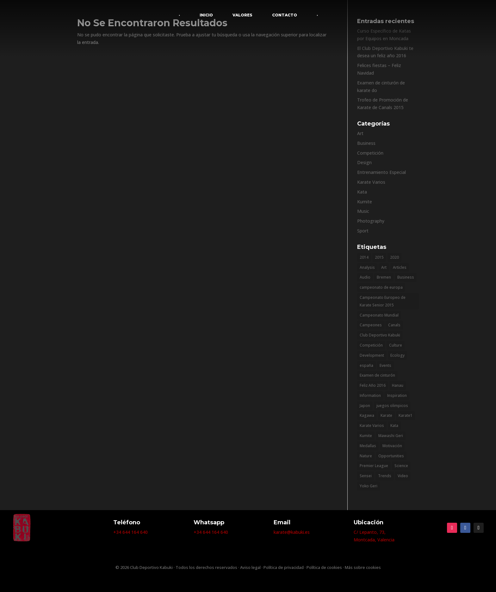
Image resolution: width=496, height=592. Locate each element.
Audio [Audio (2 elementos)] (365, 277)
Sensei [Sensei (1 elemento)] (366, 475)
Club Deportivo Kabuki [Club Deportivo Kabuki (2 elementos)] (380, 335)
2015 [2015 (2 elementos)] (379, 257)
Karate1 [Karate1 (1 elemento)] (405, 415)
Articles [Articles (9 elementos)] (399, 267)
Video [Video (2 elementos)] (403, 475)
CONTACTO (284, 15)
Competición (370, 153)
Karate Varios (371, 182)
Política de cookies (324, 567)
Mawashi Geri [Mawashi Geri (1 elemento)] (390, 435)
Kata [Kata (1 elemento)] (394, 425)
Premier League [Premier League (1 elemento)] (374, 465)
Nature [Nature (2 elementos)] (366, 456)
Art (360, 133)
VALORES (242, 15)
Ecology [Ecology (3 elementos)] (397, 355)
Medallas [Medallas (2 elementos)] (368, 445)
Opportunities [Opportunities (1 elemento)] (391, 456)
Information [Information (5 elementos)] (370, 395)
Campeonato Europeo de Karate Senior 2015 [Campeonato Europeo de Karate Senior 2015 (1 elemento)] (383, 301)
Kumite (364, 202)
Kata (362, 192)
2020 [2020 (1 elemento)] (394, 257)
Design (364, 162)
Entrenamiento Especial (381, 172)
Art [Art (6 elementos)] (384, 267)
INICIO (206, 15)
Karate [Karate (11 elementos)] (386, 415)
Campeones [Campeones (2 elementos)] (371, 325)
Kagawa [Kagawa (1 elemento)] (367, 415)
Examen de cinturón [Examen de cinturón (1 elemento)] (377, 375)
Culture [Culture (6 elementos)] (395, 345)
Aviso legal (250, 567)
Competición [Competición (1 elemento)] (371, 345)
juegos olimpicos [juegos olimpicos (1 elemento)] (392, 405)
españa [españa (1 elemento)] (366, 365)
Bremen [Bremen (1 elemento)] (384, 277)
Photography (370, 221)
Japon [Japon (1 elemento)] (365, 405)
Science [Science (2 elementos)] (401, 465)
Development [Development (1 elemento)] (372, 355)
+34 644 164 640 (130, 532)
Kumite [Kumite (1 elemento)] (366, 435)
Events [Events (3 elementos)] (385, 365)
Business (366, 143)
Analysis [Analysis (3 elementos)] (367, 267)
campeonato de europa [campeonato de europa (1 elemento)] (381, 287)
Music (363, 211)
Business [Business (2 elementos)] (405, 277)
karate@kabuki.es (292, 532)
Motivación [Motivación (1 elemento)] (392, 445)
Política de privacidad (284, 567)
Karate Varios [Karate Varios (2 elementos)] (372, 425)
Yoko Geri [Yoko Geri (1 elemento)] (368, 486)
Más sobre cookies (363, 567)
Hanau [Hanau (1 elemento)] (397, 385)
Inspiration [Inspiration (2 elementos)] (397, 395)
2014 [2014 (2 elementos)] (364, 257)
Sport (363, 231)
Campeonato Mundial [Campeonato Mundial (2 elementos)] (379, 315)
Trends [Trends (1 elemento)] (384, 475)
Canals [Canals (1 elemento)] (394, 325)
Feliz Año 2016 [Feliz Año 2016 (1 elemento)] (373, 385)
